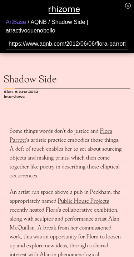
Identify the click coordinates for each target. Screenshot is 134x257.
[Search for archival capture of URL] (67, 44)
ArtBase (16, 22)
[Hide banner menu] (128, 5)
